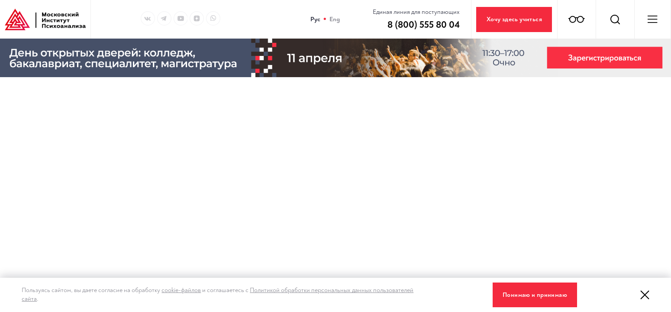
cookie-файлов (181, 290)
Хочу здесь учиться (514, 19)
